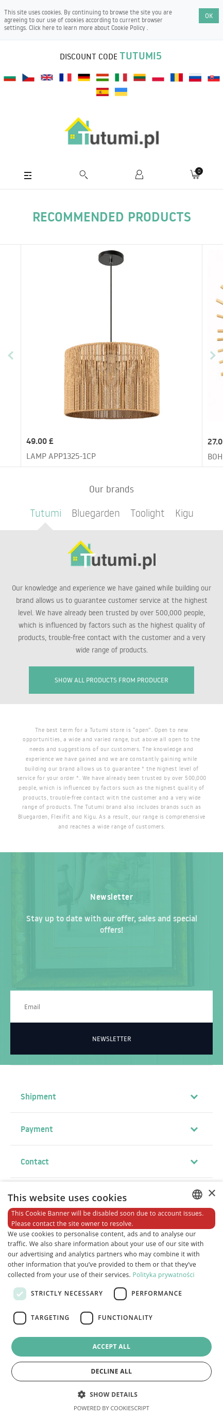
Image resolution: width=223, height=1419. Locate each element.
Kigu (184, 512)
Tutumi (45, 512)
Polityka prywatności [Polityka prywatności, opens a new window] (163, 1274)
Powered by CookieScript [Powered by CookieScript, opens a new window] (111, 1408)
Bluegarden (96, 512)
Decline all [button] (111, 1371)
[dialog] (111, 1300)
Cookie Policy (129, 27)
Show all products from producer (111, 680)
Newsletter (111, 1038)
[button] (111, 1394)
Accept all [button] (112, 1346)
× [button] (211, 1194)
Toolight (147, 512)
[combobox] (197, 1194)
